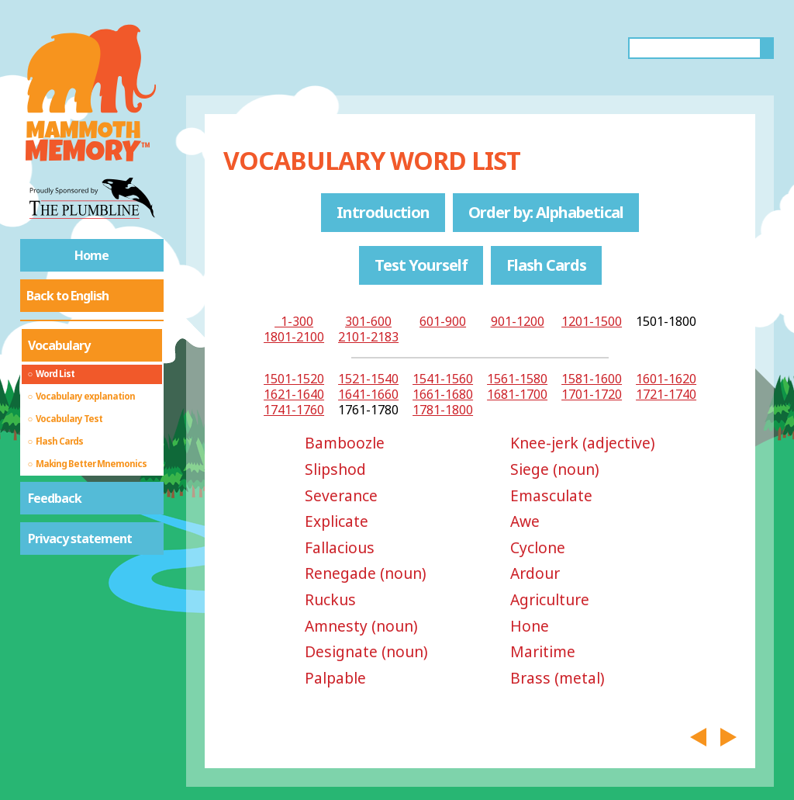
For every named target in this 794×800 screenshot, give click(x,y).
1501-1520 (294, 378)
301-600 (368, 321)
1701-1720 (591, 394)
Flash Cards (546, 265)
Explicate (336, 521)
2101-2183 (368, 336)
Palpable (335, 677)
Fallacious (340, 547)
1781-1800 (443, 409)
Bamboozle (345, 442)
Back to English (67, 295)
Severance (341, 495)
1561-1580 (517, 378)
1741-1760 (294, 409)
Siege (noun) (554, 469)
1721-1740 (666, 394)
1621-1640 (294, 394)
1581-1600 (591, 378)
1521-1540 (368, 378)
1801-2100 (294, 336)
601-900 (442, 321)
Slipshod (335, 469)
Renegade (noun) (365, 573)
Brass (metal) (557, 677)
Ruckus (330, 599)
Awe (525, 521)
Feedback (54, 498)
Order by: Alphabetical (545, 212)
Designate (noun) (366, 651)
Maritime (542, 651)
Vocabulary (59, 345)
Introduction (383, 212)
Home (91, 255)
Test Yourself (421, 265)
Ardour (535, 573)
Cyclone (537, 547)
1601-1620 (666, 378)
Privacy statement (80, 538)
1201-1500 (591, 321)
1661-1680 (443, 394)
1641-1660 (368, 394)
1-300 (293, 321)
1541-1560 (443, 378)
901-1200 (517, 321)
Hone (529, 625)
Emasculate (551, 495)
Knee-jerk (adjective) (582, 442)
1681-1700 (517, 394)
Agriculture (549, 599)
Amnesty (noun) (361, 625)
